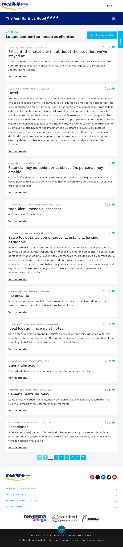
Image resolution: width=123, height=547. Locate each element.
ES (108, 6)
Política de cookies (93, 540)
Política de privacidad (31, 540)
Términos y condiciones (63, 540)
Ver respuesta (17, 76)
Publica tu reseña (102, 35)
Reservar (120, 39)
